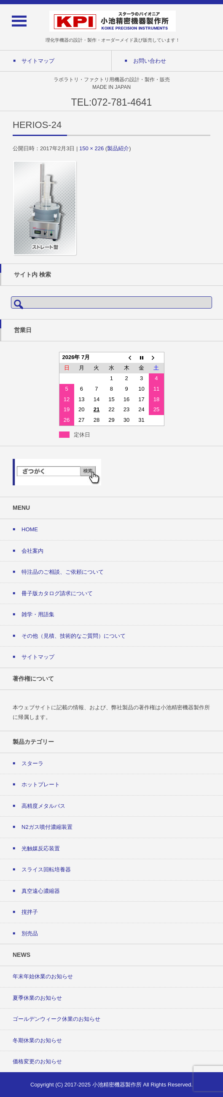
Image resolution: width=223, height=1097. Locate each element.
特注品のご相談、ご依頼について (62, 572)
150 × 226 (91, 148)
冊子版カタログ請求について (57, 593)
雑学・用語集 (37, 614)
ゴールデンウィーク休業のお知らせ (56, 1019)
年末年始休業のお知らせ (43, 976)
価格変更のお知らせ (37, 1061)
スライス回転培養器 (46, 869)
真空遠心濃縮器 (40, 891)
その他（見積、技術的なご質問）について (73, 636)
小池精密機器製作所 (117, 1084)
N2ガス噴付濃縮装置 (47, 827)
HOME (29, 529)
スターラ (32, 763)
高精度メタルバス (43, 806)
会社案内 (32, 551)
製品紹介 (118, 148)
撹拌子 (29, 912)
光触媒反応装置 (40, 848)
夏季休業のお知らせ (37, 998)
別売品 (29, 933)
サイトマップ (37, 657)
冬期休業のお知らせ (37, 1040)
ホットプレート (40, 784)
